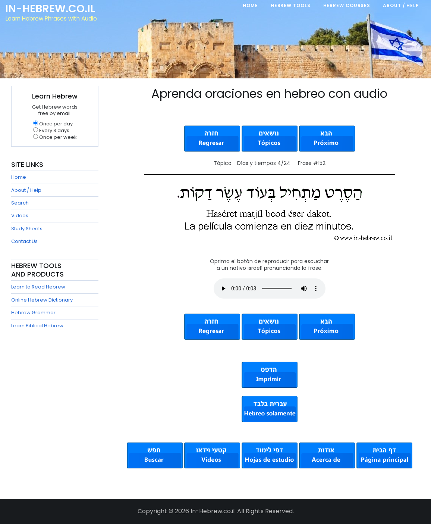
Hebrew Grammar (33, 312)
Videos (19, 215)
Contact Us (24, 241)
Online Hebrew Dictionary (42, 299)
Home (18, 177)
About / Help (26, 190)
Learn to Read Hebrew (38, 286)
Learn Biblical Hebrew (37, 325)
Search (20, 202)
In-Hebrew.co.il (50, 8)
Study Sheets (27, 228)
